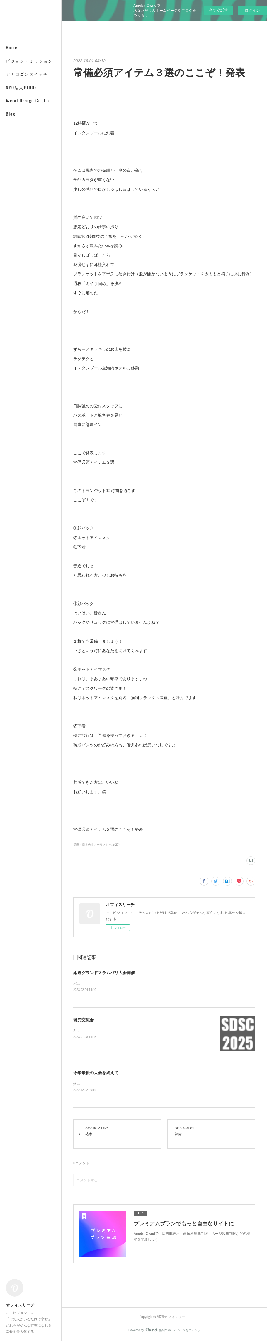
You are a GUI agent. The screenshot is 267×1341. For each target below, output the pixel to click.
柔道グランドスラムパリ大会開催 (104, 972)
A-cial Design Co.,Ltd (28, 100)
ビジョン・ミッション (29, 61)
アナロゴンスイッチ (27, 74)
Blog (10, 114)
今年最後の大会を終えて (95, 1073)
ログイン (252, 10)
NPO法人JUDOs (21, 87)
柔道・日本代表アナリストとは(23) (96, 844)
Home (11, 47)
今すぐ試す (218, 10)
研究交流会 (83, 1020)
